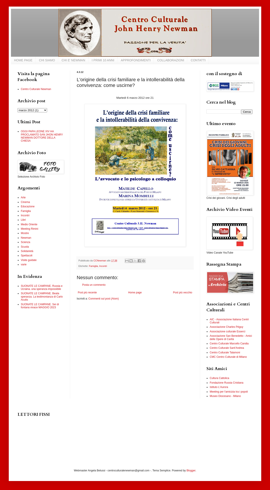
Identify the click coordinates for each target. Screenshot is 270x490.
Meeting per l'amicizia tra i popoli (229, 391)
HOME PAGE (23, 60)
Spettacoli (26, 255)
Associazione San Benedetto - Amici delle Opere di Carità (231, 337)
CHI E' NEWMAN (73, 60)
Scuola (25, 246)
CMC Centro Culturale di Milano (228, 356)
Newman (26, 237)
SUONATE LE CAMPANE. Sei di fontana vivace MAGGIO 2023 (40, 306)
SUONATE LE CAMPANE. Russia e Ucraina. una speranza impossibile (41, 287)
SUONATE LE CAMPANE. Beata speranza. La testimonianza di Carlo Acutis (42, 296)
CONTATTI (198, 60)
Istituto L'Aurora (219, 387)
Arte (23, 197)
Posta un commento (94, 284)
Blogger (191, 470)
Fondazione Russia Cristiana (226, 382)
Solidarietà (27, 251)
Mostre (25, 233)
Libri (23, 219)
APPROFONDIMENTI (136, 60)
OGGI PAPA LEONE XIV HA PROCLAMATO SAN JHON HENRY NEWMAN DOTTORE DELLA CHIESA (42, 136)
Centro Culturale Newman (36, 89)
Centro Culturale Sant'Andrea (227, 347)
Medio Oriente (29, 224)
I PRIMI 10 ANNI (103, 60)
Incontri (103, 266)
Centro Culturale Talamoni (225, 352)
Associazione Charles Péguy (226, 326)
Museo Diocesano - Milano (225, 396)
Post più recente (87, 292)
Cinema (25, 202)
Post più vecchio (182, 292)
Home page (135, 292)
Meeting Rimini (29, 228)
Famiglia (93, 266)
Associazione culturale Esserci (227, 331)
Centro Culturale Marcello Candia (229, 343)
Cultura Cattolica (219, 378)
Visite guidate (29, 260)
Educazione (28, 206)
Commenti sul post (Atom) (103, 298)
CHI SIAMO (47, 60)
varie (24, 264)
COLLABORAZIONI (170, 60)
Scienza (25, 242)
